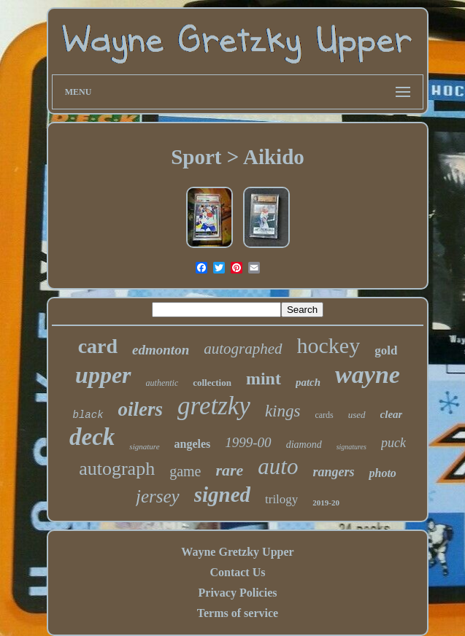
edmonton (160, 349)
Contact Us (237, 572)
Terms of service (237, 613)
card (98, 346)
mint (263, 378)
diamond (304, 444)
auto (278, 466)
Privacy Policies (238, 592)
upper (103, 375)
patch (308, 382)
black (88, 415)
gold (385, 350)
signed (222, 494)
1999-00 (248, 442)
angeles (192, 444)
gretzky (213, 406)
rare (229, 470)
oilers (141, 409)
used (357, 414)
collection (212, 382)
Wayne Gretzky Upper (237, 552)
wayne (367, 374)
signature (144, 446)
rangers (333, 472)
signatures (351, 447)
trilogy (281, 499)
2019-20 (325, 502)
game (185, 471)
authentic (162, 383)
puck (393, 442)
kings (283, 411)
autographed (243, 348)
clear (391, 414)
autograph (117, 468)
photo (382, 473)
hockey (329, 345)
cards (324, 415)
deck (92, 437)
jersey (158, 496)
